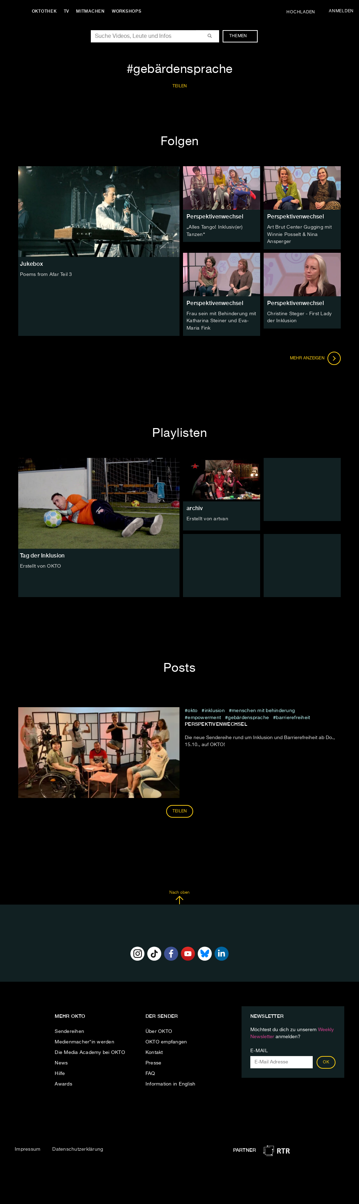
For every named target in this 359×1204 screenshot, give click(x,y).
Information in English (170, 1083)
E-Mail (259, 1049)
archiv (195, 506)
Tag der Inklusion (42, 554)
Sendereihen (69, 1030)
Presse (153, 1062)
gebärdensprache (248, 716)
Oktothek (45, 11)
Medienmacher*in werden (84, 1041)
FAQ (150, 1072)
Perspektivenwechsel (215, 216)
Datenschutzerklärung (77, 1147)
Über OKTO (158, 1030)
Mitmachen (92, 11)
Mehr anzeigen (315, 357)
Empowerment (204, 716)
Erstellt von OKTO (40, 564)
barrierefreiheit (293, 716)
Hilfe (60, 1072)
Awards (63, 1083)
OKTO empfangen (166, 1041)
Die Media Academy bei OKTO (90, 1051)
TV (68, 11)
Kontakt (154, 1051)
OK (326, 1061)
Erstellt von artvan (207, 517)
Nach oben (179, 896)
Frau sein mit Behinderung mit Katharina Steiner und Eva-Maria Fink (221, 320)
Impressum (27, 1147)
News (61, 1062)
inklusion (215, 709)
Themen (241, 36)
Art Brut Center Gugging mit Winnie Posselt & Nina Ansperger (299, 234)
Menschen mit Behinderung (263, 709)
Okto (192, 709)
